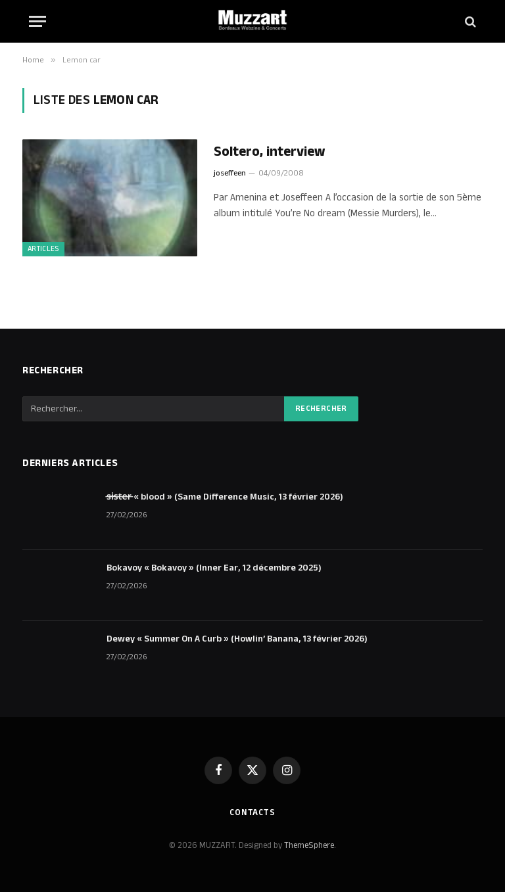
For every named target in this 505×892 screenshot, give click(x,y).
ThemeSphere (309, 845)
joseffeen (230, 173)
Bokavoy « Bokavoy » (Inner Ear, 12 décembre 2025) (214, 568)
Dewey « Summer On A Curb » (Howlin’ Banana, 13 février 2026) (237, 639)
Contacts (252, 812)
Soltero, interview (269, 152)
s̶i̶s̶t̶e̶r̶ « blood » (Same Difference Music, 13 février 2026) (225, 497)
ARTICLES (43, 249)
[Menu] (37, 21)
